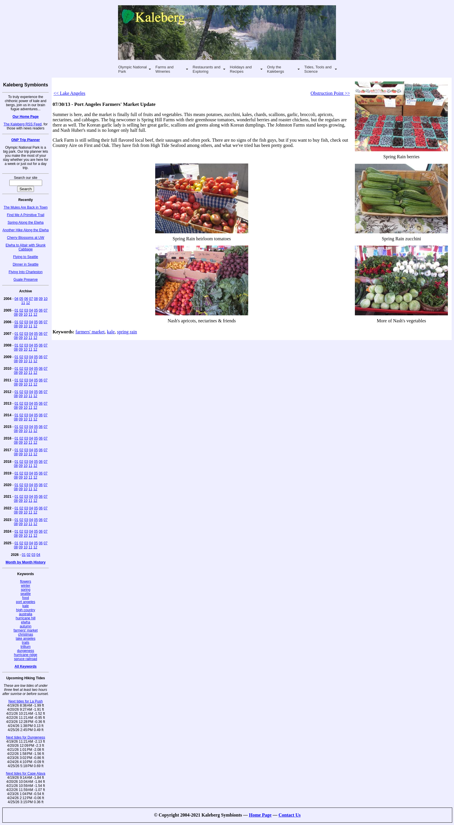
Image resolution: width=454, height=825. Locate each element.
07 (31, 299)
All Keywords (26, 666)
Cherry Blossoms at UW (25, 238)
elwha (25, 622)
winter (25, 586)
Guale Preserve (25, 280)
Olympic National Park (132, 69)
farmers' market (26, 630)
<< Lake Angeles (69, 93)
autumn (25, 626)
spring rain (127, 331)
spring (26, 590)
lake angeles (25, 638)
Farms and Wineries (164, 69)
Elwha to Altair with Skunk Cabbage (25, 247)
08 (36, 299)
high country (25, 610)
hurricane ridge (25, 655)
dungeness (25, 651)
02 (21, 310)
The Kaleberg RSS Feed (22, 124)
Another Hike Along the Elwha (26, 230)
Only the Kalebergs (275, 69)
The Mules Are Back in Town (25, 207)
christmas (25, 634)
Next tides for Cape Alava (25, 773)
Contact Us (289, 814)
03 (26, 310)
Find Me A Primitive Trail (25, 215)
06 (26, 299)
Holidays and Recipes (241, 69)
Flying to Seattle (25, 257)
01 (16, 310)
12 (28, 303)
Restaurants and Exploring (206, 69)
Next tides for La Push (25, 701)
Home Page (260, 814)
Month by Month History (25, 562)
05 (21, 299)
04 (16, 299)
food (25, 598)
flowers (25, 581)
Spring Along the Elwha (26, 223)
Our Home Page (25, 117)
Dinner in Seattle (26, 264)
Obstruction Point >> (330, 93)
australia (25, 614)
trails (25, 643)
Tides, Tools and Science (318, 69)
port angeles (25, 602)
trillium (26, 647)
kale (25, 606)
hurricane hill (25, 618)
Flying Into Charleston (26, 272)
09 (40, 299)
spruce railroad (25, 659)
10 (45, 299)
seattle (25, 594)
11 (23, 303)
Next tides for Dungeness (25, 737)
